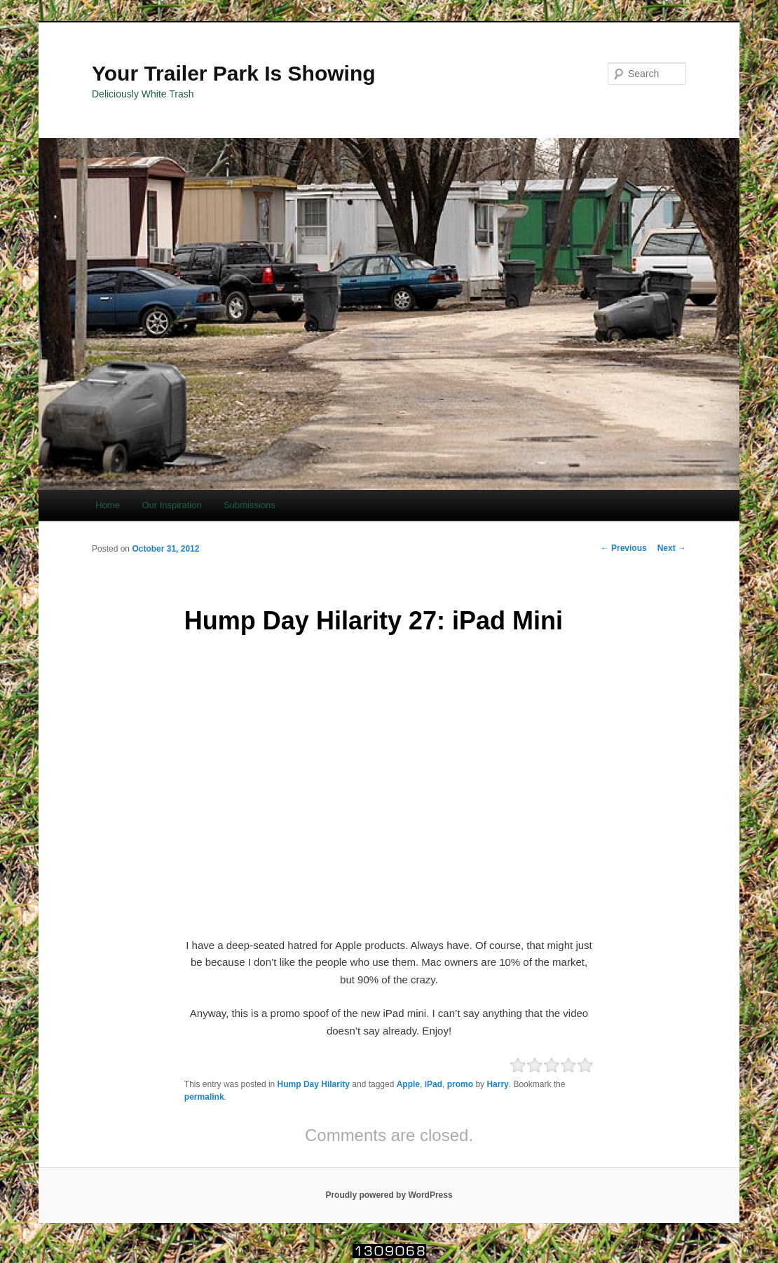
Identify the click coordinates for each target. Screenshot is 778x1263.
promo (460, 1084)
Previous (624, 548)
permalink (204, 1097)
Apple (408, 1084)
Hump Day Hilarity (314, 1084)
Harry (497, 1084)
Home (107, 505)
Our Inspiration (171, 505)
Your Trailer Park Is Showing (234, 73)
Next (671, 548)
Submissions (249, 505)
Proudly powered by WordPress (388, 1195)
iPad (433, 1084)
